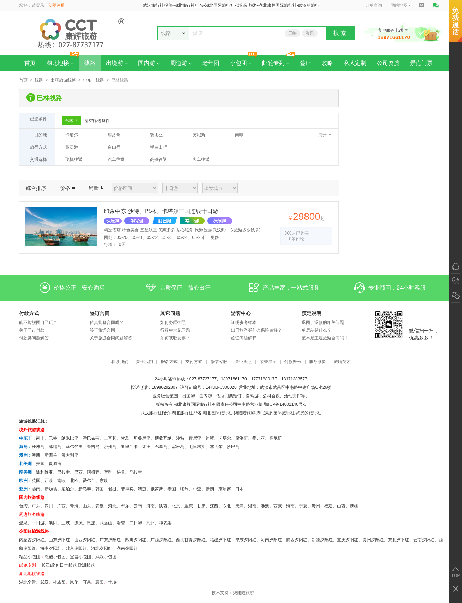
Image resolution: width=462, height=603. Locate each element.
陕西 (163, 505)
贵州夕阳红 (373, 539)
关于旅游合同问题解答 (111, 338)
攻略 (327, 63)
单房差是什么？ (316, 330)
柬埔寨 (224, 489)
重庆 (188, 505)
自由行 (114, 147)
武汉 (44, 582)
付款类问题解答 (34, 338)
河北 (112, 505)
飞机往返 (73, 159)
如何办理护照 (173, 322)
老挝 (112, 489)
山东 (87, 505)
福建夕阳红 (220, 539)
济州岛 (110, 446)
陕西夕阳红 (296, 539)
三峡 (292, 33)
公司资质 (388, 63)
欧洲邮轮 (86, 565)
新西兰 (51, 455)
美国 (40, 463)
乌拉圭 (135, 472)
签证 (305, 63)
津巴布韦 (91, 438)
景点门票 (421, 63)
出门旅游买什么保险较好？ (256, 330)
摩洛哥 (114, 134)
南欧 (61, 480)
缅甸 (184, 489)
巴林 (71, 120)
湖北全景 (27, 582)
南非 (239, 134)
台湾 (23, 505)
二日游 (135, 522)
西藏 (277, 505)
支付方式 (193, 362)
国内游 (149, 63)
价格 (67, 188)
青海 (74, 505)
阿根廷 (93, 472)
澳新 (36, 455)
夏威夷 (55, 463)
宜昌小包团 (80, 556)
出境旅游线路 (63, 80)
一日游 (38, 522)
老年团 (210, 63)
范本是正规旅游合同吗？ (325, 338)
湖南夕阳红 (127, 548)
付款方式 (29, 313)
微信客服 (218, 362)
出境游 (117, 63)
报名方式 (169, 362)
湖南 (252, 505)
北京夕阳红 (76, 548)
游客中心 (241, 313)
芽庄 (146, 446)
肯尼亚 (195, 438)
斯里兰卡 (129, 446)
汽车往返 (116, 159)
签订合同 (99, 313)
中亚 (197, 489)
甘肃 (201, 505)
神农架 (165, 522)
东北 (227, 505)
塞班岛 (178, 446)
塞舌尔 (216, 446)
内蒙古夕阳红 (32, 539)
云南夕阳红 (423, 539)
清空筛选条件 (97, 120)
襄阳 (53, 522)
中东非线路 (93, 80)
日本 (239, 489)
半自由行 (158, 147)
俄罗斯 (156, 489)
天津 (239, 505)
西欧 (49, 480)
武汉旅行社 (151, 412)
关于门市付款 (32, 330)
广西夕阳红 (161, 539)
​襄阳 (99, 582)
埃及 (125, 438)
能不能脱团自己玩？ (38, 322)
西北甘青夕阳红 (191, 539)
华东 (125, 505)
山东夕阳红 (59, 539)
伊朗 (210, 489)
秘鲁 (121, 472)
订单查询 (373, 5)
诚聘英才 (342, 362)
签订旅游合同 (102, 330)
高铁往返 (158, 159)
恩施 (91, 522)
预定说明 (311, 313)
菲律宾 (127, 489)
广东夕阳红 (110, 539)
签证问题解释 (243, 338)
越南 (36, 489)
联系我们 (119, 362)
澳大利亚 (69, 455)
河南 (150, 505)
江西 (214, 505)
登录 (40, 5)
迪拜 (210, 438)
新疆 (354, 505)
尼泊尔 (67, 489)
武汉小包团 (106, 556)
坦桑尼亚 (142, 438)
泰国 (171, 489)
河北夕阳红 (101, 548)
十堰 (112, 582)
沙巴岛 (233, 446)
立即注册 (56, 5)
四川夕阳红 (135, 539)
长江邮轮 (49, 565)
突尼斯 (198, 134)
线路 (89, 63)
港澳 (265, 505)
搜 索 (339, 33)
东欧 (104, 480)
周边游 (181, 63)
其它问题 (170, 313)
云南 (138, 505)
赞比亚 (156, 134)
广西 (61, 505)
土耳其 (110, 438)
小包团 (240, 63)
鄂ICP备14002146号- (284, 404)
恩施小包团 (55, 556)
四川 (49, 505)
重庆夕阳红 (347, 539)
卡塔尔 (71, 134)
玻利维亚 (44, 472)
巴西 (78, 472)
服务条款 (317, 362)
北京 (176, 505)
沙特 (180, 438)
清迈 (142, 489)
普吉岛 (93, 446)
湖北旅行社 (182, 412)
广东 (36, 505)
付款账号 (292, 362)
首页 (30, 63)
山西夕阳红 (84, 539)
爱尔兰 (89, 480)
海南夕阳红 (50, 548)
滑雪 (121, 522)
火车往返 (200, 159)
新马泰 (84, 489)
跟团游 (71, 147)
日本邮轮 (68, 565)
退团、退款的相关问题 (323, 322)
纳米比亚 (69, 438)
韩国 (99, 489)
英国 (36, 480)
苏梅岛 (55, 446)
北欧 (74, 480)
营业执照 (243, 362)
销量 (96, 188)
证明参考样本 (243, 322)
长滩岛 (38, 446)
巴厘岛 (161, 446)
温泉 (310, 33)
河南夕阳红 (271, 539)
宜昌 (87, 582)
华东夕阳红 (245, 539)
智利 (108, 472)
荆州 (150, 522)
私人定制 (355, 63)
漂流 (78, 522)
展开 (322, 134)
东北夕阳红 (398, 539)
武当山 (106, 522)
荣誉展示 (268, 362)
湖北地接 (59, 63)
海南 (290, 505)
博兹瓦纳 (163, 438)
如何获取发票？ (175, 338)
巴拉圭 (63, 472)
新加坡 (51, 489)
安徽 (99, 505)
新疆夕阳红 (322, 539)
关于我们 (144, 362)
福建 (328, 505)
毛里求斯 (197, 446)
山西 (341, 505)
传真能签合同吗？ (107, 322)
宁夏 (303, 505)
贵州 (316, 505)
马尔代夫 (74, 446)
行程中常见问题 (175, 330)
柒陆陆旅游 (243, 592)
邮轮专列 (275, 63)
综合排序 (36, 188)
